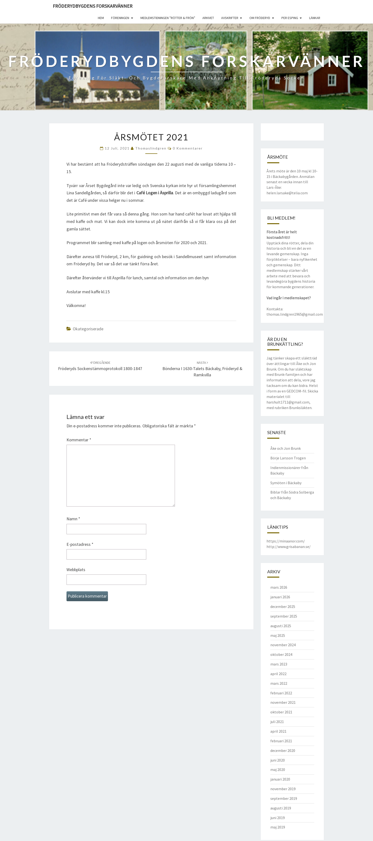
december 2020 (282, 750)
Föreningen (120, 18)
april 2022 (278, 673)
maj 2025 (277, 635)
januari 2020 (280, 779)
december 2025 (282, 606)
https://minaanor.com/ (285, 541)
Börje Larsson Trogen (288, 458)
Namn (73, 519)
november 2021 (283, 702)
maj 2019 (277, 827)
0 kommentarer (188, 148)
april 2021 (278, 731)
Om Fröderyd (259, 18)
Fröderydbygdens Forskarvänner (93, 6)
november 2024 (283, 644)
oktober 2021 (281, 712)
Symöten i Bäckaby (285, 482)
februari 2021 (281, 740)
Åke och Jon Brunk (285, 448)
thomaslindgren (151, 148)
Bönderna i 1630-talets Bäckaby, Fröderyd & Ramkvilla (202, 368)
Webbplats (76, 569)
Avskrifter (229, 18)
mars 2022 (278, 683)
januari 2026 (280, 596)
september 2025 (283, 616)
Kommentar (79, 440)
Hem (101, 18)
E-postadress (80, 544)
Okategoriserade (88, 329)
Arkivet (208, 18)
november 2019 (283, 788)
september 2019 (283, 798)
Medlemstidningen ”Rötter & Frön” (167, 18)
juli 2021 (277, 721)
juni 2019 (277, 817)
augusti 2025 (280, 625)
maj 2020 (277, 769)
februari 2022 (281, 693)
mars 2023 (278, 664)
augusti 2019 (280, 808)
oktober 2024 (281, 654)
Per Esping (289, 18)
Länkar (314, 18)
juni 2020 (277, 760)
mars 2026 (278, 587)
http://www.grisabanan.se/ (288, 546)
